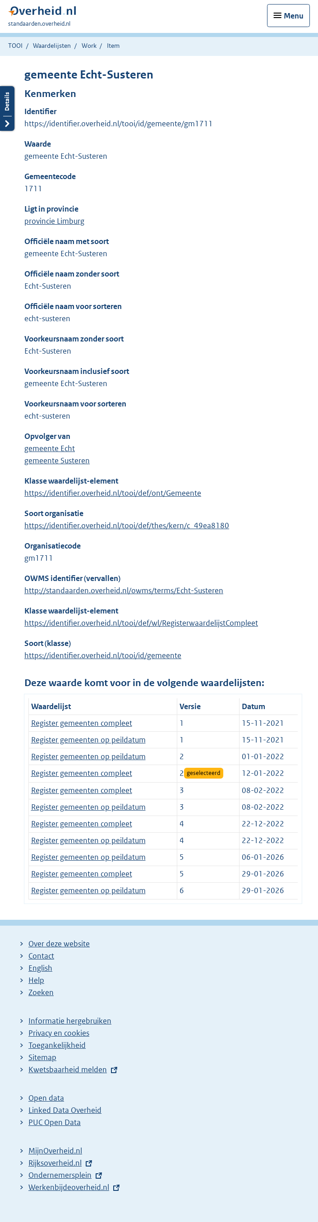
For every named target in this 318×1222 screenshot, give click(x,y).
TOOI (15, 46)
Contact (41, 956)
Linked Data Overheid (64, 1110)
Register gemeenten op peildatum (88, 740)
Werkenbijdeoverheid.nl (68, 1187)
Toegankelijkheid (57, 1045)
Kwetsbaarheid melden (67, 1069)
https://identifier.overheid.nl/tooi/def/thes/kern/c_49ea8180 (126, 525)
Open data (46, 1098)
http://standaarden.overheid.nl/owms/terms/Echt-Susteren (123, 590)
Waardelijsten (52, 46)
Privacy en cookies (58, 1033)
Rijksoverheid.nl (55, 1163)
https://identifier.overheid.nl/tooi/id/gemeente (102, 655)
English (40, 968)
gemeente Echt (49, 448)
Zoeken (41, 992)
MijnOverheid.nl (55, 1151)
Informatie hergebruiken (69, 1021)
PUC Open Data (54, 1122)
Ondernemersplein (60, 1175)
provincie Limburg (54, 221)
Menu (294, 16)
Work (89, 46)
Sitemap (42, 1057)
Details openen (7, 108)
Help (36, 980)
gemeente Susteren (57, 461)
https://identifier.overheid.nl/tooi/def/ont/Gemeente (112, 493)
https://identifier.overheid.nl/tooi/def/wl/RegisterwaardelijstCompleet (141, 623)
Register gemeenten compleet (81, 723)
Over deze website (59, 944)
